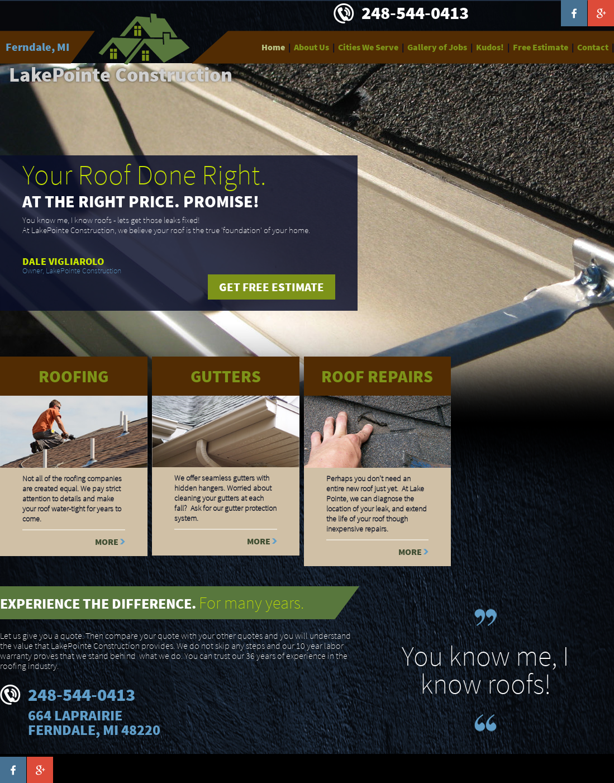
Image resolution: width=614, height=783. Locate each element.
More (106, 541)
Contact (592, 47)
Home (273, 47)
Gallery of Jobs (437, 47)
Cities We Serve (368, 47)
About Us (311, 47)
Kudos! (490, 47)
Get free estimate (271, 287)
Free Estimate (540, 47)
